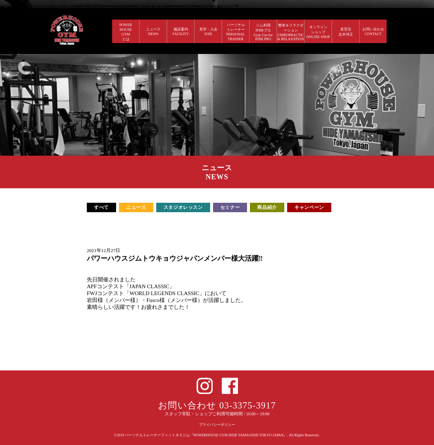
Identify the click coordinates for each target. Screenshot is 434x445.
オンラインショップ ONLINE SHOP (318, 32)
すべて (101, 207)
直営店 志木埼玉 (346, 31)
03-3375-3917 (247, 405)
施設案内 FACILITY (181, 31)
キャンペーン (309, 207)
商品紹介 (267, 207)
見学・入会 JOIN (208, 31)
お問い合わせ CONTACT (373, 31)
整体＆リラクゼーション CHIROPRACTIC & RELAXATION (290, 32)
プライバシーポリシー (217, 425)
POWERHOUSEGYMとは (125, 32)
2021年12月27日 (103, 250)
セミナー (230, 207)
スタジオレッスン (183, 207)
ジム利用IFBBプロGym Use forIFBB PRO (263, 32)
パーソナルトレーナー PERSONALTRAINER (235, 32)
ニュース (136, 207)
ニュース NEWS (153, 31)
